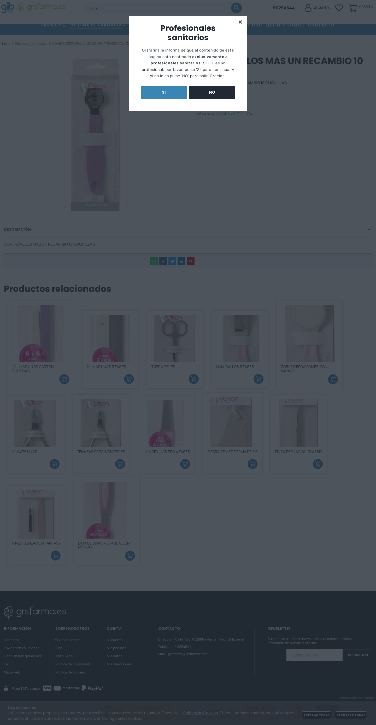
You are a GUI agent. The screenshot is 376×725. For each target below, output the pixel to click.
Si (164, 92)
